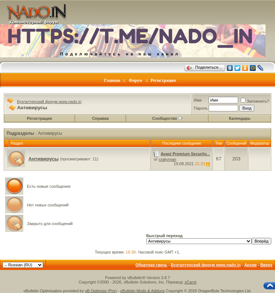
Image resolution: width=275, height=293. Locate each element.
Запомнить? (255, 101)
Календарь (240, 118)
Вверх (266, 265)
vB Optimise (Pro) (101, 291)
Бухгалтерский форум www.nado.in (49, 101)
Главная (112, 80)
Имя (197, 100)
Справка (100, 118)
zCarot (190, 282)
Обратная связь (151, 265)
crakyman (167, 159)
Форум (135, 80)
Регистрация (163, 80)
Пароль (201, 108)
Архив (250, 265)
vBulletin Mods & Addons (142, 291)
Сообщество (167, 118)
